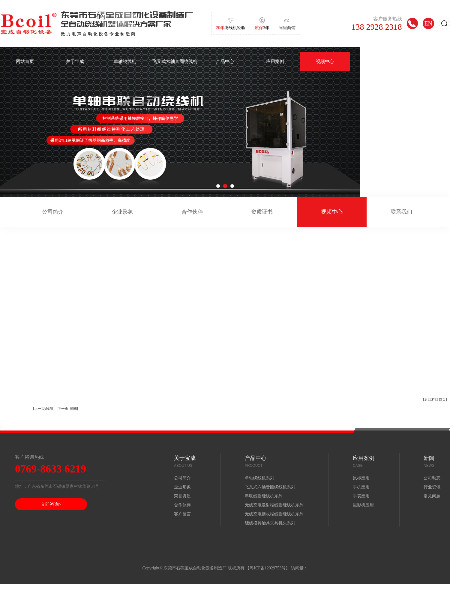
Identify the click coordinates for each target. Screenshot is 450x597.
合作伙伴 (192, 212)
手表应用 (361, 496)
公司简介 (53, 212)
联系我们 (401, 212)
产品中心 (225, 61)
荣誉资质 (182, 496)
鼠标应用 (361, 478)
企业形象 (122, 212)
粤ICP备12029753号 (268, 568)
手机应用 (361, 487)
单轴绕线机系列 (259, 478)
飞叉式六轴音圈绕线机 (174, 61)
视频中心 (325, 61)
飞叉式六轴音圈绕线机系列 (270, 487)
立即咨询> (51, 504)
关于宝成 (75, 61)
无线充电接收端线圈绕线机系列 (274, 514)
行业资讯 (432, 487)
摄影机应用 (363, 505)
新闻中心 (375, 61)
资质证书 (262, 212)
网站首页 (25, 61)
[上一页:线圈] (43, 408)
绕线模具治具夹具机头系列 (270, 523)
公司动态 (432, 478)
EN (428, 23)
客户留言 (182, 514)
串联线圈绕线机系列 (264, 496)
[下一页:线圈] (67, 408)
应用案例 (275, 61)
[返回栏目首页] (435, 400)
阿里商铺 (287, 28)
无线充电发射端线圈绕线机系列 (274, 505)
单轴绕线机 (125, 61)
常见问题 (432, 496)
